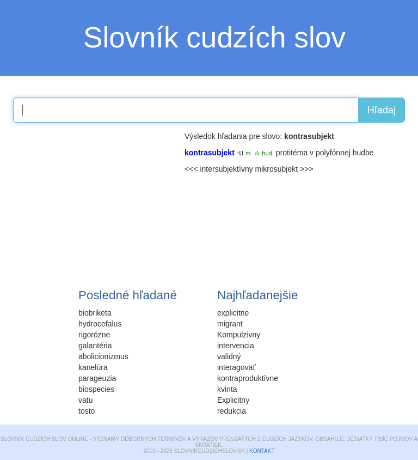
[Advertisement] (94, 199)
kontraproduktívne (247, 378)
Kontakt (261, 451)
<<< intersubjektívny (219, 169)
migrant (230, 323)
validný (229, 356)
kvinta (227, 389)
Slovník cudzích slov (214, 37)
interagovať (236, 367)
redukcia (231, 411)
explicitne (233, 312)
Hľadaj (381, 110)
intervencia (235, 345)
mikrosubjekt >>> (284, 169)
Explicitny (233, 400)
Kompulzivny (238, 334)
